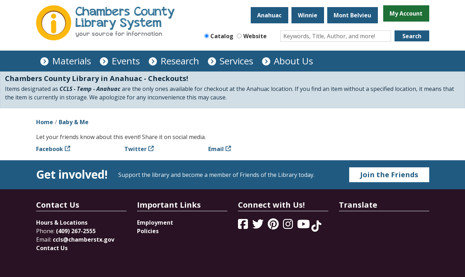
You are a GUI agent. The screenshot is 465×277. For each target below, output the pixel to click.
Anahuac (269, 15)
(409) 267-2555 (76, 231)
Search (411, 36)
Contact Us (52, 248)
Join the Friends (389, 174)
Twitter (135, 149)
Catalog (221, 36)
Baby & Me (74, 122)
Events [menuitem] (126, 60)
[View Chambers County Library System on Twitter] (258, 226)
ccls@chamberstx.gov (83, 239)
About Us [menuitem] (293, 60)
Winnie (307, 15)
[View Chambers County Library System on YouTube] (304, 226)
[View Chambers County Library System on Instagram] (288, 226)
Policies (148, 231)
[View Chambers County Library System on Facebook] (243, 226)
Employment (155, 222)
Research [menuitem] (179, 60)
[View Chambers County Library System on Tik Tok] (316, 226)
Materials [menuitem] (71, 60)
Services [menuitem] (236, 60)
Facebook (49, 149)
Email (216, 149)
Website (255, 36)
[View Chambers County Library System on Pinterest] (274, 226)
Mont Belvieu (352, 15)
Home (44, 122)
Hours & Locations (61, 222)
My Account (406, 13)
